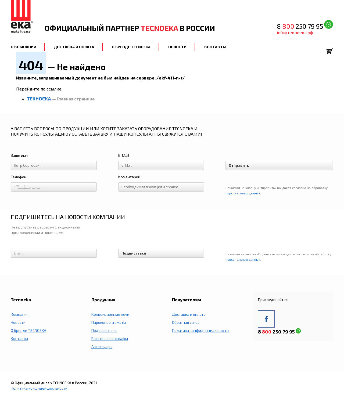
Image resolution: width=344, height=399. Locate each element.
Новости (18, 322)
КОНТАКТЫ (215, 47)
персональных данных (242, 193)
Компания (19, 314)
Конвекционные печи (110, 314)
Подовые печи (104, 330)
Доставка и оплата (189, 314)
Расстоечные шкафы (109, 338)
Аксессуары (101, 346)
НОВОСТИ (177, 47)
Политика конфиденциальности (200, 330)
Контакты (19, 338)
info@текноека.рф (295, 32)
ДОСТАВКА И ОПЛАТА (74, 47)
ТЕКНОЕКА (39, 98)
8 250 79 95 (300, 26)
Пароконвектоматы (108, 322)
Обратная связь (185, 322)
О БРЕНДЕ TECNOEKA (131, 47)
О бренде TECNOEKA (28, 330)
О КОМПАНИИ (23, 47)
